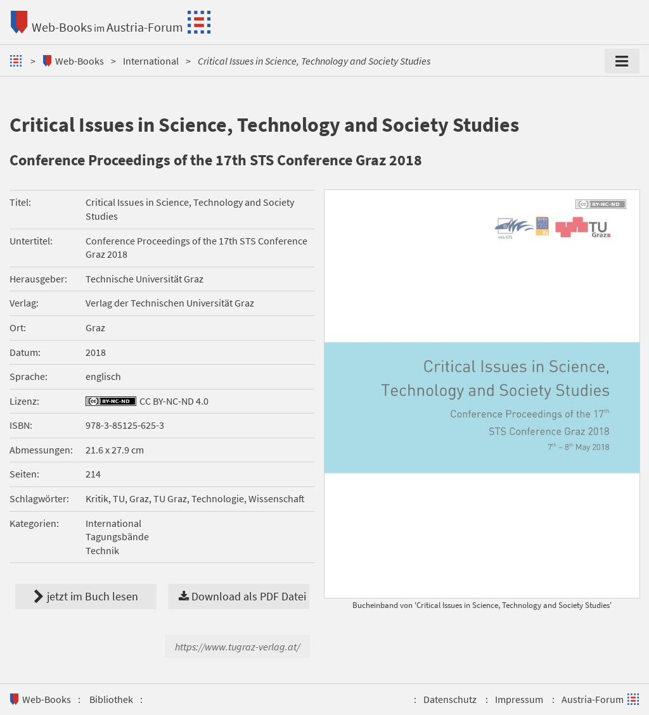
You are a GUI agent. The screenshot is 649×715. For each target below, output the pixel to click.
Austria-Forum (144, 27)
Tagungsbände (117, 536)
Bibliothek (111, 699)
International (151, 60)
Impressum (519, 699)
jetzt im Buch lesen (86, 597)
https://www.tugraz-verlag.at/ (237, 646)
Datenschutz (450, 699)
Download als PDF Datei (242, 597)
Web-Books (62, 27)
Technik (102, 550)
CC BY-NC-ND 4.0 (174, 401)
